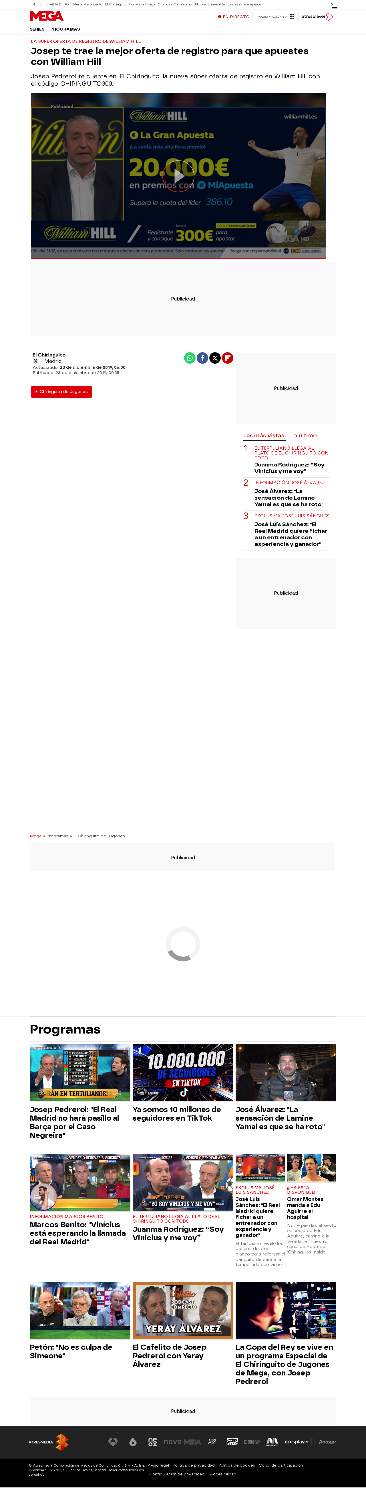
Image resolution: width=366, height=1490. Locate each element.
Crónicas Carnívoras (175, 4)
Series (37, 31)
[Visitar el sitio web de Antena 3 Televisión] (113, 1444)
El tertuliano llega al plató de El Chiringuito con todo (291, 455)
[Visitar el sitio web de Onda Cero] (232, 1444)
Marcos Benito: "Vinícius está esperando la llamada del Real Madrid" (78, 1236)
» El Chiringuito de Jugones (97, 838)
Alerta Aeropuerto (87, 4)
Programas (65, 31)
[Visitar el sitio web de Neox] (152, 1444)
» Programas (55, 838)
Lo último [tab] (303, 437)
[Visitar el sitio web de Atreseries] (212, 1444)
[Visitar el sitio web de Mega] (192, 1444)
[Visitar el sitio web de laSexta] (133, 1444)
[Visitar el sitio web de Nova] (172, 1444)
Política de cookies (236, 1468)
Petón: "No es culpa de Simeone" (71, 1354)
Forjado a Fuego (142, 4)
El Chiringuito (115, 4)
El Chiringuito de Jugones (61, 394)
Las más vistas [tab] (263, 437)
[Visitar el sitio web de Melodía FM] (272, 1444)
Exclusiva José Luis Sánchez (291, 518)
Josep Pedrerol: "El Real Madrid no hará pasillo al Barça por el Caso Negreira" (74, 1125)
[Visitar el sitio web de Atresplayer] (300, 1444)
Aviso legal (158, 1468)
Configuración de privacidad (176, 1477)
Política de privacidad (194, 1468)
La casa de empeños (245, 4)
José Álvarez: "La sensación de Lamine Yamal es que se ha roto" (288, 500)
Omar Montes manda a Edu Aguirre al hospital (305, 1210)
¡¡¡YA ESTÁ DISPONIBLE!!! (302, 1192)
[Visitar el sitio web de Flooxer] (327, 1444)
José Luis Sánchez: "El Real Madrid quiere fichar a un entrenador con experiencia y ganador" (290, 537)
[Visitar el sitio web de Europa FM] (252, 1444)
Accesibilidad (223, 1477)
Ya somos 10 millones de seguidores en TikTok (177, 1116)
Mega (35, 838)
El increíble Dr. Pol (54, 4)
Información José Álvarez (289, 485)
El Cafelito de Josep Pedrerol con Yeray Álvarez (169, 1358)
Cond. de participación (281, 1468)
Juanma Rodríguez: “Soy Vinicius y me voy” (289, 470)
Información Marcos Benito (67, 1219)
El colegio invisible (210, 4)
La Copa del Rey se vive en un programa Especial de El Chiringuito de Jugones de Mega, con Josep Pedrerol (284, 1366)
